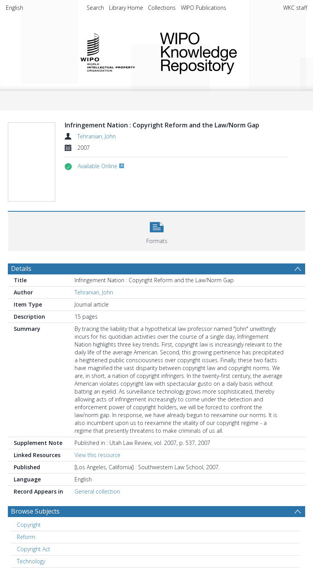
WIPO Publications (203, 7)
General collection (97, 491)
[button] (156, 230)
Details (21, 268)
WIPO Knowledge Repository (227, 51)
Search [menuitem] (95, 7)
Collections (162, 7)
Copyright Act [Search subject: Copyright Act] (33, 549)
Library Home (126, 7)
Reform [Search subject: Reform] (26, 537)
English (14, 7)
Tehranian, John (96, 136)
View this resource (97, 455)
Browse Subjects (35, 511)
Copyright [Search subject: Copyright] (29, 524)
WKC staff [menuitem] (295, 7)
